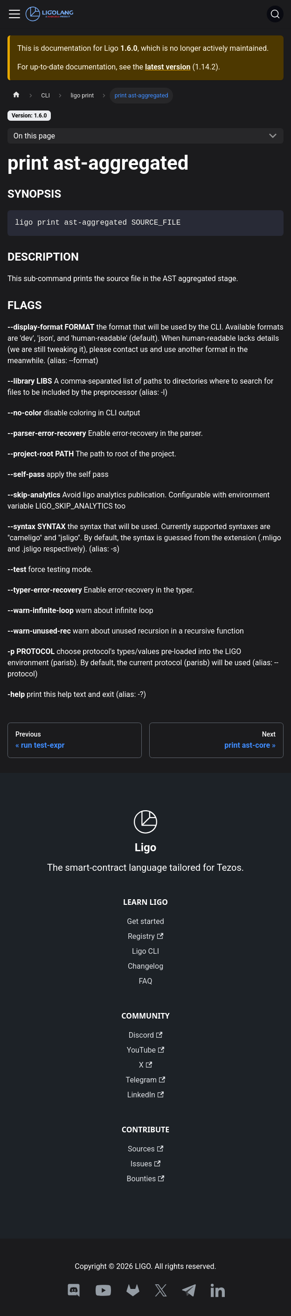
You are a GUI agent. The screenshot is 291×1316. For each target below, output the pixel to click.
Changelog (145, 966)
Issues (146, 1163)
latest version (167, 66)
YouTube (145, 1050)
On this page (34, 135)
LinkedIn (145, 1094)
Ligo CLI (145, 951)
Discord (146, 1035)
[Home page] (16, 95)
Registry (145, 936)
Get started (145, 921)
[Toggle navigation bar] (14, 14)
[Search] (275, 14)
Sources (145, 1148)
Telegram (146, 1079)
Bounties (146, 1178)
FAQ (145, 981)
